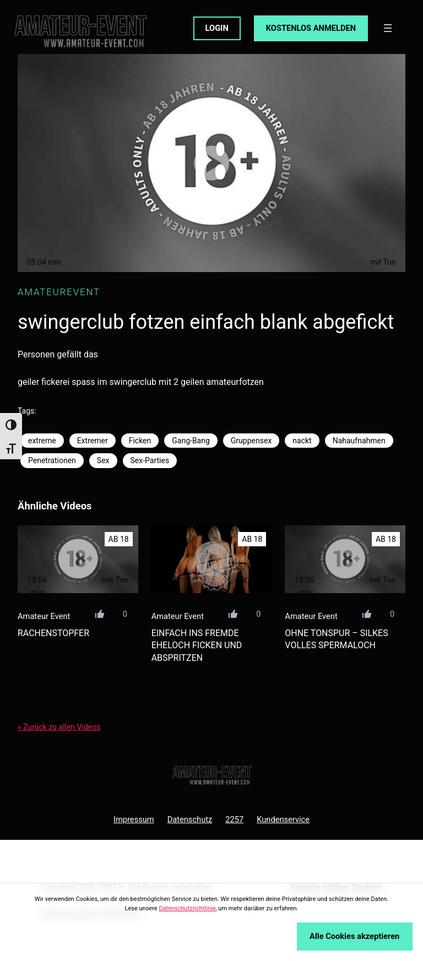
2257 (234, 819)
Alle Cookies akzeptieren (354, 936)
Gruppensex (251, 440)
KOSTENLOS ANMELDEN (311, 28)
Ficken (140, 440)
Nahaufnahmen (359, 440)
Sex (103, 460)
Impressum (133, 819)
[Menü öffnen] (387, 28)
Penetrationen (52, 460)
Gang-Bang (191, 440)
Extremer (92, 440)
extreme (42, 440)
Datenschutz (190, 819)
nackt (301, 440)
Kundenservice (283, 819)
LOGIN (217, 28)
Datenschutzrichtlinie (187, 908)
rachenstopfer (53, 633)
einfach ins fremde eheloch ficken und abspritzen (196, 645)
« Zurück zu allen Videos (59, 727)
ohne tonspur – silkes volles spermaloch (336, 639)
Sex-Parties (150, 460)
